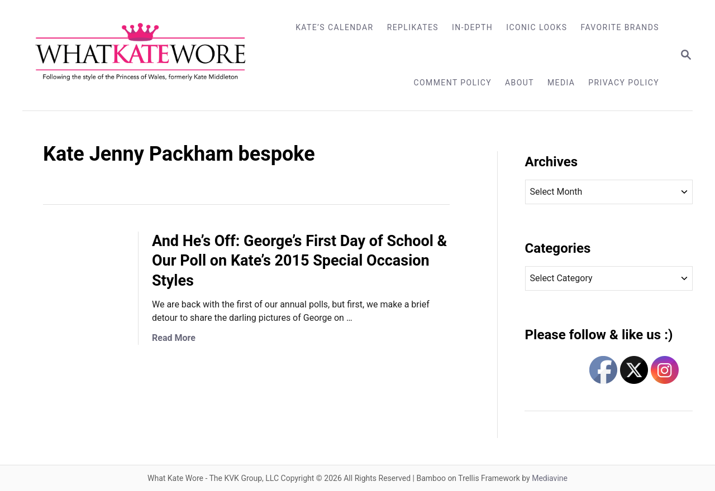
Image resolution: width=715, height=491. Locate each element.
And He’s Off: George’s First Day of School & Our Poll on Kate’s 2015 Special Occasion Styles (299, 261)
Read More (174, 338)
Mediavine (550, 478)
